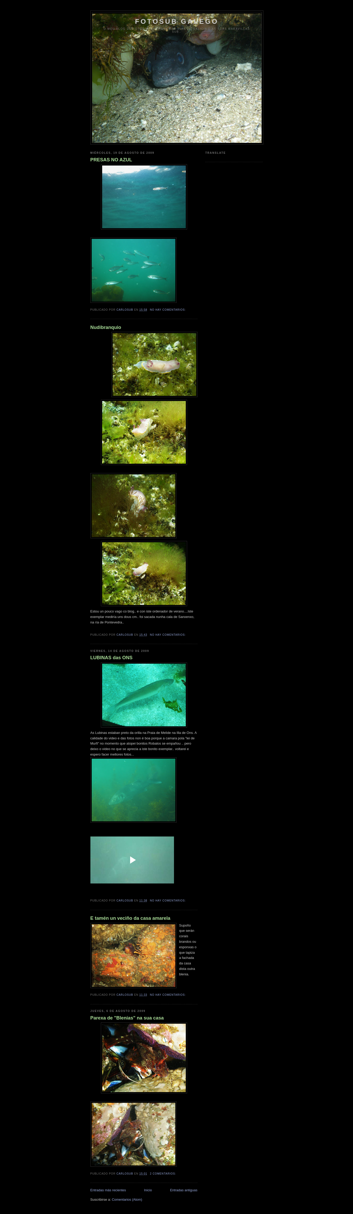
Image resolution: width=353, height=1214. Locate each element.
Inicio (148, 1190)
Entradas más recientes (108, 1190)
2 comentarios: (163, 1173)
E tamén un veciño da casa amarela (130, 918)
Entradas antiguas (184, 1190)
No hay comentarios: (168, 309)
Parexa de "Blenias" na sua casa (127, 1018)
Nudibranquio (105, 327)
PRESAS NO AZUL (111, 159)
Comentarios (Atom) (127, 1199)
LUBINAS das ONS (111, 657)
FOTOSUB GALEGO (176, 21)
